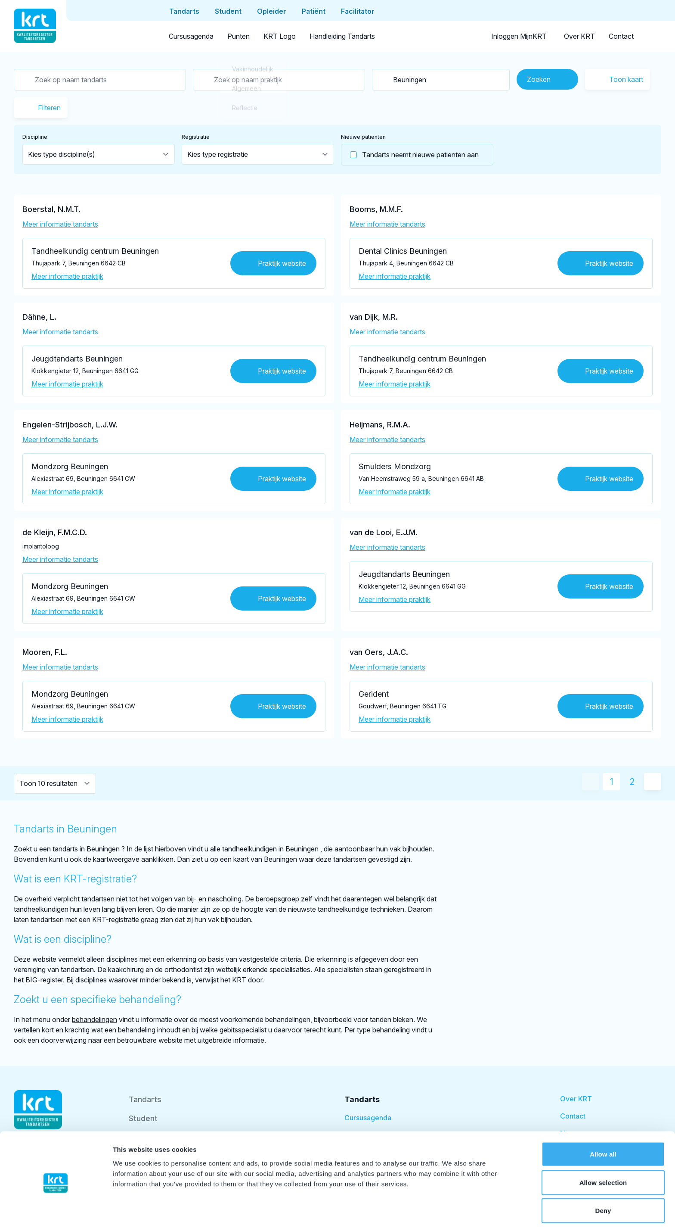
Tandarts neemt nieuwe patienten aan (410, 154)
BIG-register (44, 980)
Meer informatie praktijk (67, 276)
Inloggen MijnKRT (519, 36)
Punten (238, 36)
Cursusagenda (191, 36)
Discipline (34, 137)
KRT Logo (279, 36)
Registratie (196, 137)
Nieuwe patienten (363, 137)
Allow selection (603, 1150)
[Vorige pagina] (590, 781)
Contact (621, 36)
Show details (452, 1211)
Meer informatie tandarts (60, 224)
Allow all (603, 1121)
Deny (603, 1178)
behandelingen (94, 1019)
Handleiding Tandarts (342, 36)
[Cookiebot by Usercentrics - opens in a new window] (55, 1211)
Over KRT (579, 36)
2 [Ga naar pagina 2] (632, 781)
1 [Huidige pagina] (611, 781)
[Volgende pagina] (652, 781)
